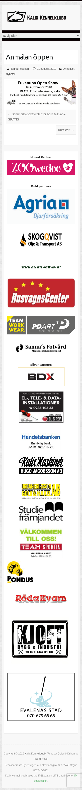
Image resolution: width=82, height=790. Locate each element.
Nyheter (10, 74)
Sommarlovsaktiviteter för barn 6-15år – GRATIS (36, 116)
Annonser (68, 68)
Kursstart (66, 130)
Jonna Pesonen (20, 68)
